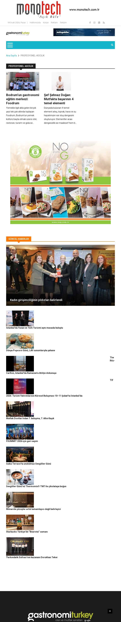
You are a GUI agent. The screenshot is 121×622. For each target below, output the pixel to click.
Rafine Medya (23, 609)
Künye (46, 22)
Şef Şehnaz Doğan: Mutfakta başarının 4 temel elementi (58, 99)
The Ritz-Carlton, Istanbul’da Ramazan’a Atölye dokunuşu (64, 347)
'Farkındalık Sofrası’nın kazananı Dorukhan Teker (60, 485)
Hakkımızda (35, 22)
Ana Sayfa (11, 55)
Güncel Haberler (15, 614)
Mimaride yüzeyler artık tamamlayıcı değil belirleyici (62, 450)
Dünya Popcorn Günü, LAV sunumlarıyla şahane (59, 329)
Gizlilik (79, 609)
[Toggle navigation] (10, 45)
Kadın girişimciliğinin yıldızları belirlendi (36, 300)
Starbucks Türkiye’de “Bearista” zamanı (55, 468)
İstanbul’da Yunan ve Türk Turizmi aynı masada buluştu (63, 312)
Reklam (54, 22)
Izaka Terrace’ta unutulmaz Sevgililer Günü (57, 416)
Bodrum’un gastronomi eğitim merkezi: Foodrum (22, 99)
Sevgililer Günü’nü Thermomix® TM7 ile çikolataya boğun (65, 433)
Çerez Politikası (91, 609)
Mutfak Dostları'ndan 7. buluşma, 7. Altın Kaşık (59, 381)
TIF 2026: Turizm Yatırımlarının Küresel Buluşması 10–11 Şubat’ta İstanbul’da (75, 364)
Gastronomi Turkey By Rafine (44, 609)
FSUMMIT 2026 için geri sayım (50, 399)
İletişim (63, 22)
